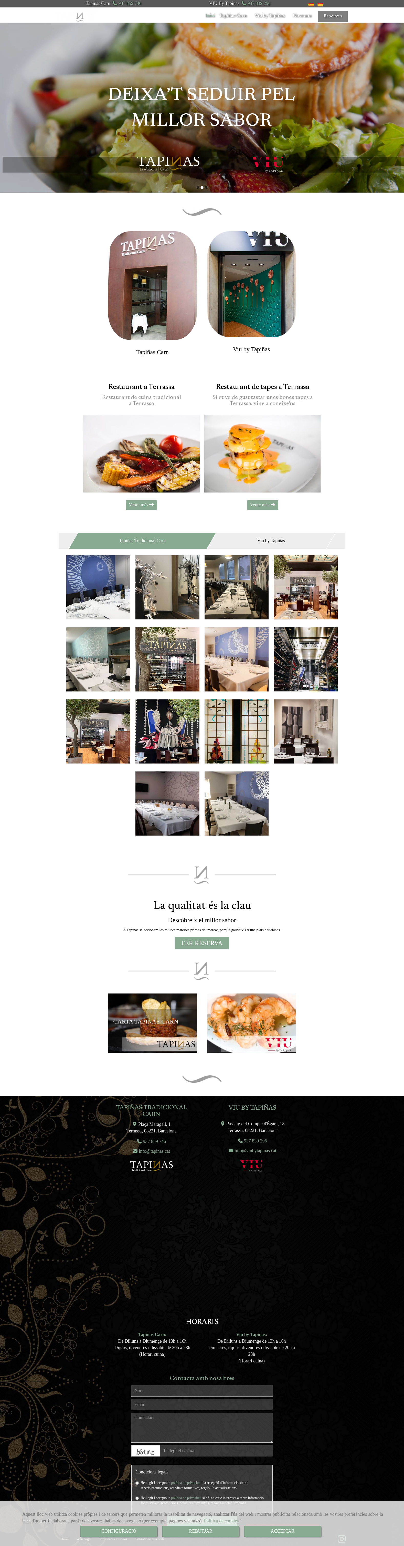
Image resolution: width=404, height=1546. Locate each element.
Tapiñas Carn (234, 16)
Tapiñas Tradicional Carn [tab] (142, 540)
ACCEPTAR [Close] (283, 1531)
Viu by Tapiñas (272, 16)
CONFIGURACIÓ (118, 1531)
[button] (202, 943)
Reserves (333, 16)
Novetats (304, 16)
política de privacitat (185, 1483)
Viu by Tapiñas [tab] (271, 540)
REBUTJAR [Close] (200, 1531)
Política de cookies (221, 1520)
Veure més (141, 504)
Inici (210, 16)
